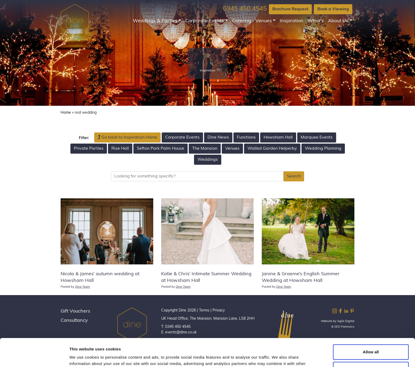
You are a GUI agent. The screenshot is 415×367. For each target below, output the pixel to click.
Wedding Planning (323, 148)
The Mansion (204, 148)
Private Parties (88, 148)
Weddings (207, 160)
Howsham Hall (278, 137)
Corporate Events (204, 21)
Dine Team (82, 287)
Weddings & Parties (155, 21)
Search (294, 176)
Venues (263, 21)
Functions (246, 137)
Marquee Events (317, 137)
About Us (338, 21)
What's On (316, 25)
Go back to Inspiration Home (127, 137)
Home (66, 113)
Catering (241, 21)
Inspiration (291, 21)
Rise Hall (120, 148)
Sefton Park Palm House (160, 148)
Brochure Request (290, 9)
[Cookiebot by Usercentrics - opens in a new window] (34, 357)
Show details (81, 356)
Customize (371, 341)
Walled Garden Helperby (272, 148)
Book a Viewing (333, 9)
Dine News (218, 137)
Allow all (371, 324)
